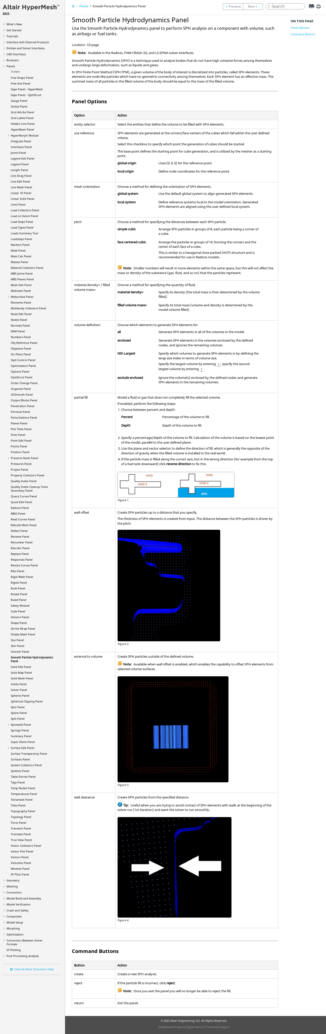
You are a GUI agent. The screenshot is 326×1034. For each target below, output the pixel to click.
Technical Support (218, 1027)
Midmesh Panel (21, 291)
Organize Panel (21, 389)
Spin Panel (18, 707)
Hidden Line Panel (23, 124)
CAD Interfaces (16, 54)
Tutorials (12, 36)
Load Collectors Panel (25, 210)
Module (25, 135)
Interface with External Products (28, 42)
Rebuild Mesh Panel (24, 525)
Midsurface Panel (22, 297)
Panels (11, 66)
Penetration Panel (22, 406)
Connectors (14, 892)
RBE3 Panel (18, 513)
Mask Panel (18, 250)
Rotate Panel (19, 594)
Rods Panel (18, 588)
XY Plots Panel (20, 874)
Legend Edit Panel (22, 158)
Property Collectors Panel (27, 475)
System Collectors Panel (26, 765)
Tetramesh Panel (22, 799)
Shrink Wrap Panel (23, 628)
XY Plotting (14, 950)
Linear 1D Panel (21, 193)
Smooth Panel (20, 651)
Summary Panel (21, 736)
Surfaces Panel (20, 759)
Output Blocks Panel (24, 400)
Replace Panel (20, 554)
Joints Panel (18, 153)
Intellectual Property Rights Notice (180, 1027)
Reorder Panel (20, 548)
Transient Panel (21, 828)
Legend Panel (20, 164)
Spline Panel (19, 713)
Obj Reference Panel (24, 343)
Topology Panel (21, 817)
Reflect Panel (19, 531)
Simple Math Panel (23, 634)
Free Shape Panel (22, 78)
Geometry (13, 880)
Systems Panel (20, 771)
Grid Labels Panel (22, 118)
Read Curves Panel (23, 519)
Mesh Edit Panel (21, 285)
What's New (14, 24)
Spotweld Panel (21, 724)
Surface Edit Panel (22, 748)
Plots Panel (18, 435)
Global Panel (19, 106)
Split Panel (18, 718)
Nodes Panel (19, 320)
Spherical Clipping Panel (27, 701)
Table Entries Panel (23, 776)
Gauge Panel (19, 101)
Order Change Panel (24, 383)
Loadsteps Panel (21, 239)
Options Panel (20, 371)
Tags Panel (18, 782)
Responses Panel (22, 559)
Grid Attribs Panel (22, 112)
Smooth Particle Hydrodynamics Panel (119, 6)
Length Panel (19, 170)
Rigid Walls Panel (22, 577)
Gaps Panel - (27, 89)
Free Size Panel (20, 83)
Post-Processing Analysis (23, 956)
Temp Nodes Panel (23, 788)
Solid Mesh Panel (22, 678)
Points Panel (19, 446)
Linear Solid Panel (22, 199)
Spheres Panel (20, 695)
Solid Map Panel (21, 672)
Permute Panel (20, 412)
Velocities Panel (21, 863)
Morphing (13, 928)
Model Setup (15, 922)
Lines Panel (18, 204)
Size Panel (17, 640)
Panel (22, 129)
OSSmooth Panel (22, 394)
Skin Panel (17, 646)
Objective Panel (21, 348)
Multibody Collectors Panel (28, 308)
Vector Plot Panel (22, 851)
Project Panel (19, 469)
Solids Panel (19, 684)
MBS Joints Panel (22, 273)
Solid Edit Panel (21, 667)
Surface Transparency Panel (29, 753)
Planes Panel (19, 423)
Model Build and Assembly (24, 898)
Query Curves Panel (24, 496)
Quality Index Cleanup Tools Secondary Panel (29, 488)
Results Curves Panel (24, 565)
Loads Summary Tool (24, 233)
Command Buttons (303, 34)
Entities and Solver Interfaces (26, 48)
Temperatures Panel (24, 794)
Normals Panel (20, 325)
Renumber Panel (22, 542)
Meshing (12, 886)
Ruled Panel (18, 600)
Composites (14, 916)
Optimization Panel (23, 366)
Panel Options (300, 28)
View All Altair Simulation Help (34, 969)
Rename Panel (20, 536)
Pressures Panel (21, 464)
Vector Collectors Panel (26, 845)
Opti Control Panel (23, 360)
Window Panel (20, 868)
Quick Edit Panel (21, 502)
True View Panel (21, 840)
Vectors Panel (20, 857)
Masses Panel (19, 262)
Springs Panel (20, 730)
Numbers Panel (21, 337)
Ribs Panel (17, 571)
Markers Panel (20, 245)
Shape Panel (19, 623)
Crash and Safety (18, 910)
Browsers (13, 60)
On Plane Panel (21, 354)
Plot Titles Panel (21, 429)
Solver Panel (19, 690)
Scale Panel (18, 611)
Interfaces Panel (21, 147)
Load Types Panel (22, 227)
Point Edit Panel (21, 440)
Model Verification (19, 904)
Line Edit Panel (20, 181)
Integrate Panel (21, 141)
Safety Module (20, 605)
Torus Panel (18, 822)
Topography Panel (23, 811)
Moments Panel (21, 302)
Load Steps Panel (22, 222)
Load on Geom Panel (24, 216)
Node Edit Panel (21, 314)
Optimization (15, 934)
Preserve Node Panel (24, 458)
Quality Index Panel (24, 481)
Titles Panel (18, 805)
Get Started (14, 30)
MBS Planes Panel (22, 279)
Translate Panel (21, 834)
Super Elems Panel (23, 742)
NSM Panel (18, 331)
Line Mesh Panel (21, 187)
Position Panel (20, 452)
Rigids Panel (19, 582)
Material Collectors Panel (27, 268)
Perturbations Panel (24, 417)
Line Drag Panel (21, 176)
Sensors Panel (20, 617)
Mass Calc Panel (21, 256)
